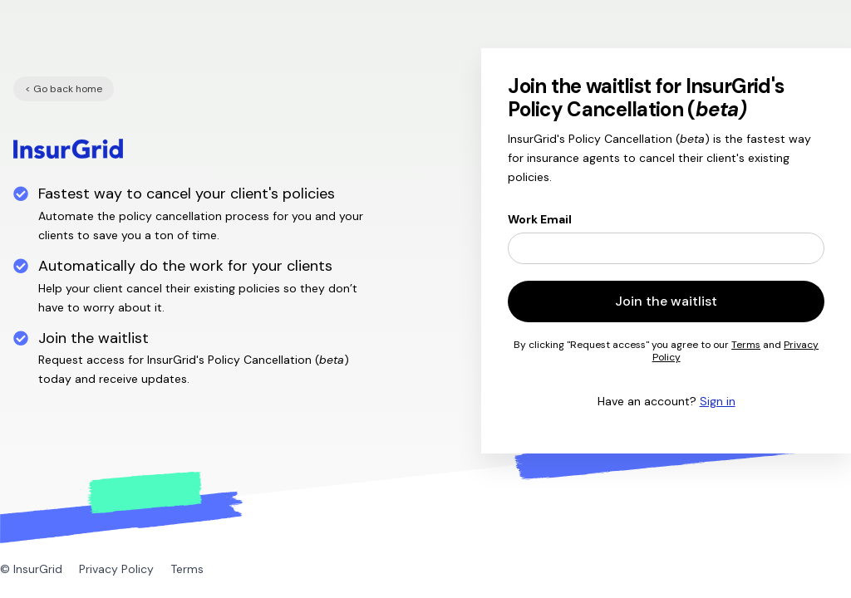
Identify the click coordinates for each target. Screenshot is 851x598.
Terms (745, 344)
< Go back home (63, 89)
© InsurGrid (31, 568)
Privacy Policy (116, 568)
